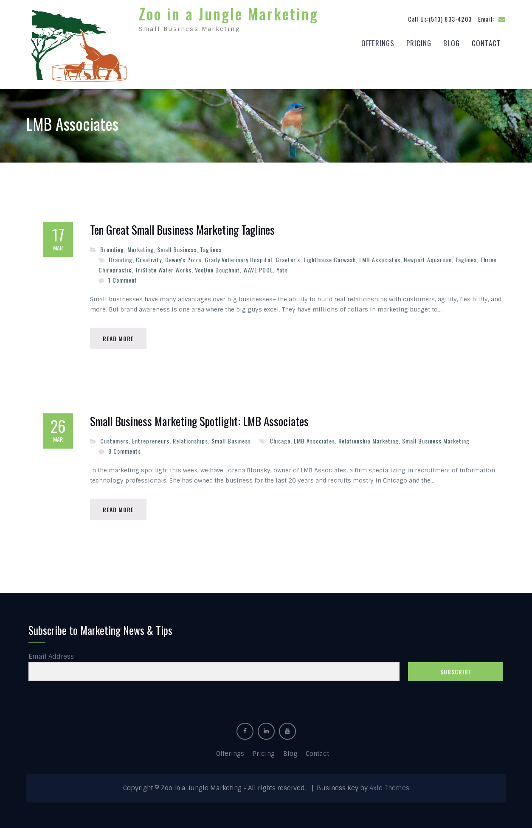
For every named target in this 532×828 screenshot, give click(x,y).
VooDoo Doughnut (217, 269)
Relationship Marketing (368, 440)
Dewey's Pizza (183, 259)
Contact (486, 43)
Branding (112, 249)
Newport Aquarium (428, 259)
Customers (114, 440)
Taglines (211, 249)
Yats (282, 269)
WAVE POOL (258, 269)
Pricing (418, 43)
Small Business (177, 249)
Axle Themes (389, 788)
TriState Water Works (163, 269)
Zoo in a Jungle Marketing (228, 14)
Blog (451, 43)
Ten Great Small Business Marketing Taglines (182, 230)
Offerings (377, 43)
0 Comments (124, 450)
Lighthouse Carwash (330, 259)
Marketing (140, 249)
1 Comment (122, 279)
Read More (118, 338)
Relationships (190, 440)
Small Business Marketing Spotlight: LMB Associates (199, 421)
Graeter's (288, 259)
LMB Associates (379, 259)
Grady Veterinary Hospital (238, 259)
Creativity (149, 259)
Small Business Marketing (436, 440)
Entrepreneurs (150, 440)
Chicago (280, 440)
